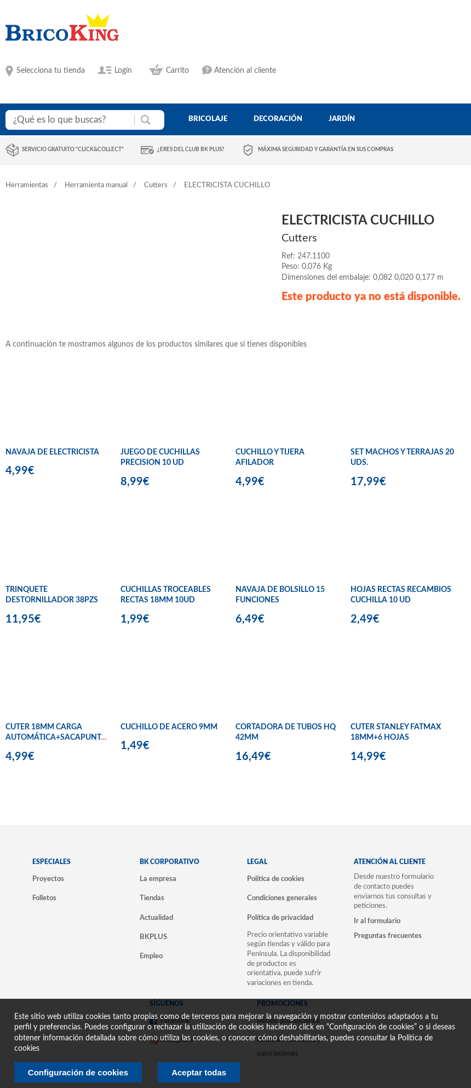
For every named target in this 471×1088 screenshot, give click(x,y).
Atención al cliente (245, 70)
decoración (278, 119)
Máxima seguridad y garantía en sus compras (325, 149)
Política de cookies (276, 879)
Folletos (44, 898)
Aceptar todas (198, 1072)
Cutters (156, 185)
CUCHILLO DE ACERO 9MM (168, 727)
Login (123, 70)
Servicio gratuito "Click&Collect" (73, 149)
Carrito (177, 70)
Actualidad (156, 917)
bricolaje (207, 119)
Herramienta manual (96, 185)
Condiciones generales (282, 898)
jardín (342, 119)
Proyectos (48, 879)
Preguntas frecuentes (388, 935)
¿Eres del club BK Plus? (191, 149)
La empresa (158, 879)
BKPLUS (153, 937)
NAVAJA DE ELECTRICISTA (52, 452)
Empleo (151, 956)
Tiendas (152, 898)
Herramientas (26, 185)
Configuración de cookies (78, 1072)
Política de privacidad (280, 917)
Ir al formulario (377, 921)
